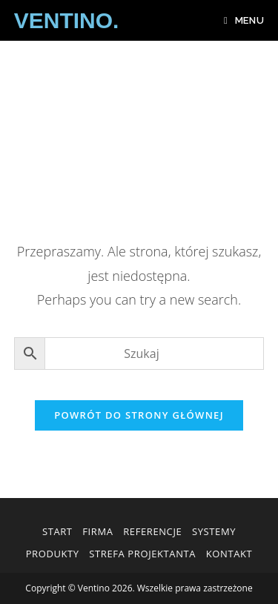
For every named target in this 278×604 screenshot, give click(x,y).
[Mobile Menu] (244, 20)
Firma (97, 531)
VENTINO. (66, 20)
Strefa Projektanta (142, 553)
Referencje (152, 531)
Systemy (214, 531)
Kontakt (229, 553)
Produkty (52, 553)
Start (57, 531)
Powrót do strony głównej (139, 415)
